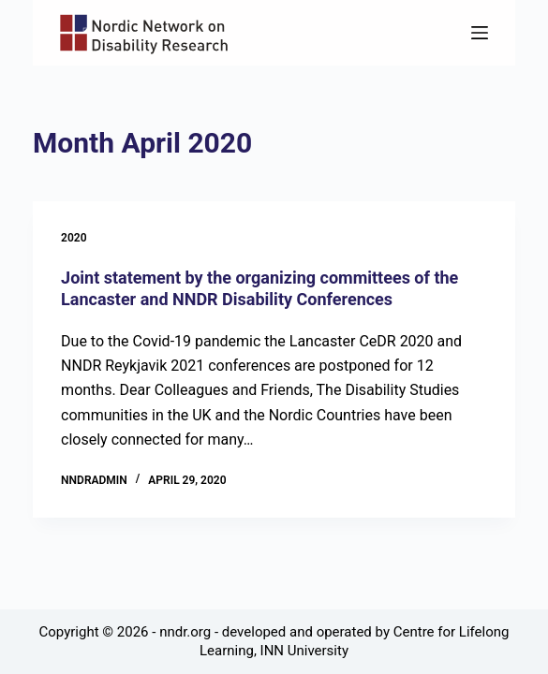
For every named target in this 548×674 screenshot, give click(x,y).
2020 (73, 237)
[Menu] (479, 32)
